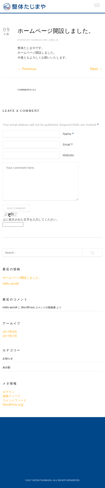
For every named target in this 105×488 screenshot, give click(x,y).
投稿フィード (11, 396)
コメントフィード (14, 400)
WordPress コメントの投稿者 (38, 307)
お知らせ (53, 40)
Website (68, 155)
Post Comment (16, 208)
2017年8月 (10, 332)
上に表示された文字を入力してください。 (31, 219)
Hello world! (11, 283)
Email (68, 144)
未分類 (6, 367)
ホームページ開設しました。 (22, 278)
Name (68, 134)
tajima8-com (39, 40)
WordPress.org (13, 404)
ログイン (9, 392)
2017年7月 (10, 336)
